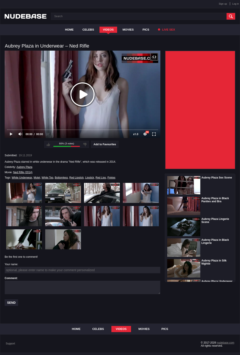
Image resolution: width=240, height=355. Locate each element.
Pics (145, 29)
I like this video (48, 144)
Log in (235, 3)
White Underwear (22, 177)
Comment (11, 278)
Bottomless (61, 177)
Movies (128, 29)
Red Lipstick (76, 177)
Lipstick (89, 177)
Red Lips (101, 177)
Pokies (111, 177)
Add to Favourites (105, 144)
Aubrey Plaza (24, 167)
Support (10, 343)
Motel (37, 177)
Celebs (88, 29)
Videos (108, 29)
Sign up (223, 3)
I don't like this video (85, 144)
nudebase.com (225, 342)
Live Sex (166, 29)
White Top (47, 177)
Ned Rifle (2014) (22, 172)
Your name (11, 264)
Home (69, 29)
